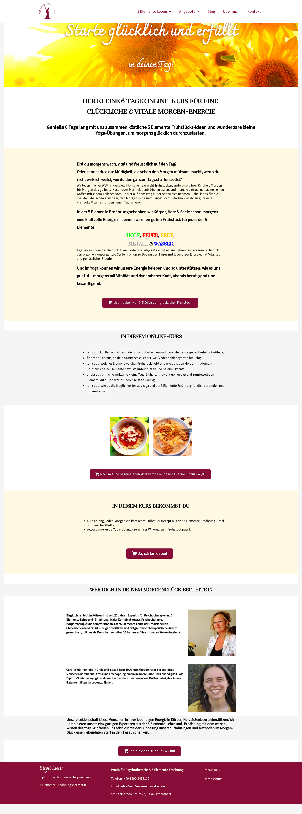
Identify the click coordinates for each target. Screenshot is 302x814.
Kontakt (254, 11)
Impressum (212, 780)
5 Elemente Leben (154, 11)
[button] (150, 313)
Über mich (231, 11)
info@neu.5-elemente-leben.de (142, 797)
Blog (211, 11)
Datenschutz (213, 789)
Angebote (189, 11)
